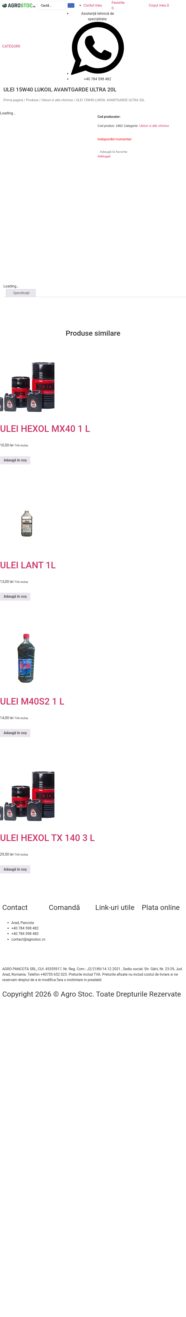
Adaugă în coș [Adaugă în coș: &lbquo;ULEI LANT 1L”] (15, 596)
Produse (32, 100)
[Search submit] (71, 5)
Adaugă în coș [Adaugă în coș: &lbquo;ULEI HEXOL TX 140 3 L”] (15, 869)
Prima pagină (13, 100)
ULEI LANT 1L (28, 565)
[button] (14, 46)
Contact (101, 923)
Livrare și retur (60, 928)
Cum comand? (60, 923)
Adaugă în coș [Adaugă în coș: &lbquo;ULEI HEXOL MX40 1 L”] (15, 460)
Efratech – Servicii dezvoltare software (33, 1005)
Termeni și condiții (63, 939)
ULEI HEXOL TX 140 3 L (47, 838)
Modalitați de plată (64, 934)
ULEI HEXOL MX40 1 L (45, 428)
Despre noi (104, 928)
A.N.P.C (101, 944)
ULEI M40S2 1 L (32, 701)
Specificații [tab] (21, 293)
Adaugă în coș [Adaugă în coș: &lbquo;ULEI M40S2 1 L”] (15, 733)
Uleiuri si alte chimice (57, 100)
